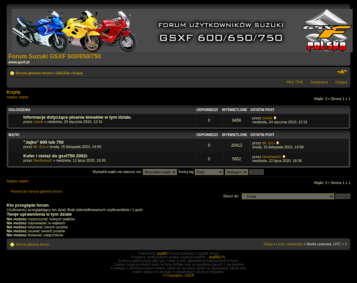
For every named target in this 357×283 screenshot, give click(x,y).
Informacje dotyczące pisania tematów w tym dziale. (77, 117)
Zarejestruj (319, 82)
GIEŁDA (63, 73)
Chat (299, 82)
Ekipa (268, 244)
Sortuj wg (200, 172)
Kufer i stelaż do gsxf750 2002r (55, 155)
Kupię (78, 73)
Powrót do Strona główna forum (36, 191)
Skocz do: (231, 196)
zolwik (38, 122)
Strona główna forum (34, 73)
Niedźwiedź (42, 160)
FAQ (290, 82)
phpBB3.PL (217, 257)
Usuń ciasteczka (289, 244)
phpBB (162, 253)
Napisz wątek (23, 99)
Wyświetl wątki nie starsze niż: (135, 172)
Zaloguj (341, 82)
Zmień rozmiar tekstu (342, 72)
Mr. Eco (39, 147)
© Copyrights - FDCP (178, 275)
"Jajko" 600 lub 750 (43, 142)
